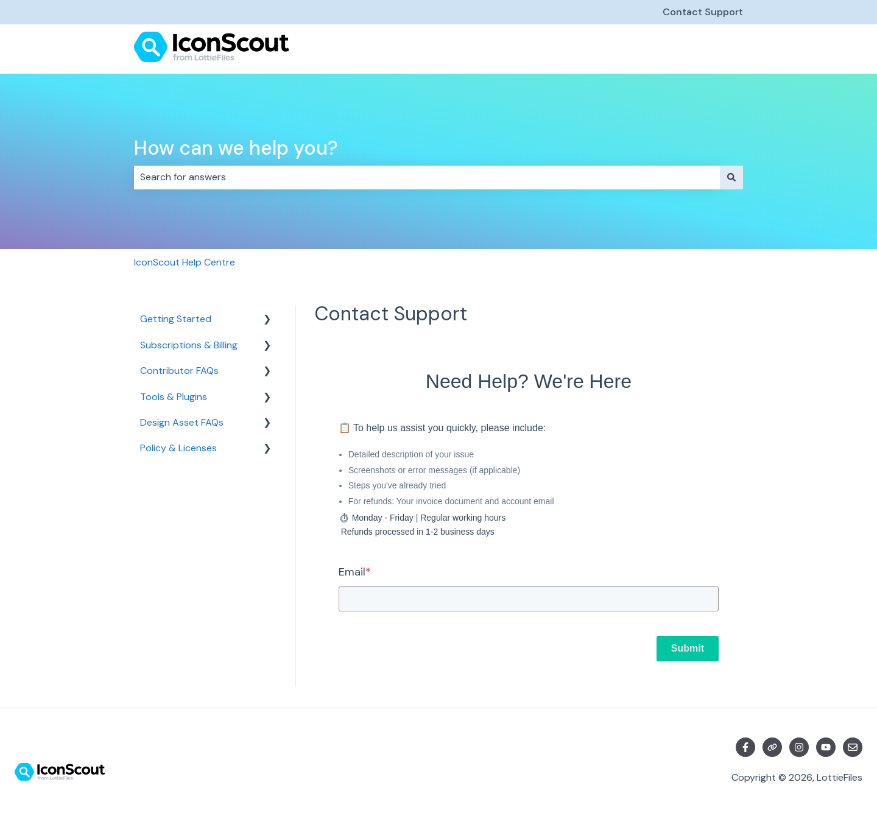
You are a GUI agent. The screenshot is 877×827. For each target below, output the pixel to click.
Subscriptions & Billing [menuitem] (189, 345)
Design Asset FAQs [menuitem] (182, 422)
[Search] (731, 177)
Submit (687, 648)
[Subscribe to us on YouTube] (826, 747)
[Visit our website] (772, 747)
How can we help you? (236, 148)
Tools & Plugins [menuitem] (173, 396)
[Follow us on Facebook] (745, 747)
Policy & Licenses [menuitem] (178, 448)
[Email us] (852, 747)
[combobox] (427, 177)
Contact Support (703, 11)
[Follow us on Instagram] (799, 747)
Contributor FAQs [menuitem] (179, 370)
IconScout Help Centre (184, 262)
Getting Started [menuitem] (175, 318)
